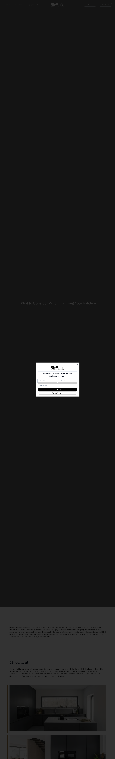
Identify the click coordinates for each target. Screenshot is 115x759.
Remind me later (57, 393)
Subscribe (57, 389)
